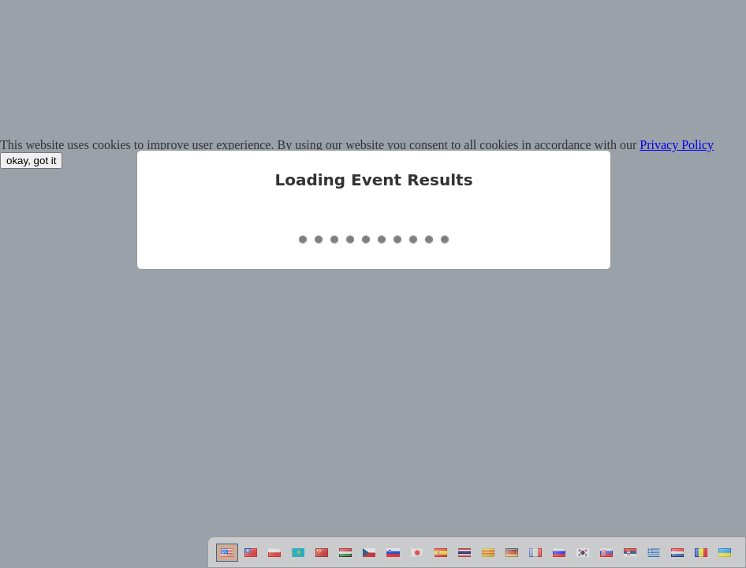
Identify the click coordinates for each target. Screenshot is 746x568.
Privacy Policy (677, 144)
